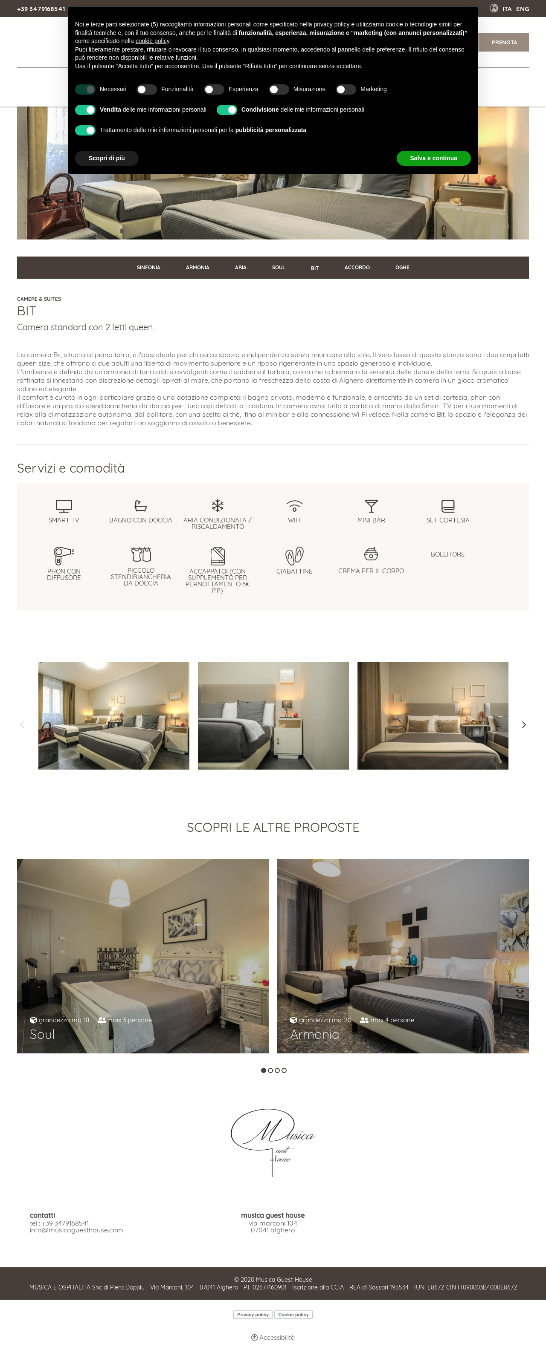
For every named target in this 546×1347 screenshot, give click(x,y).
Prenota (504, 42)
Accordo (357, 267)
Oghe (402, 267)
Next (524, 725)
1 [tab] (263, 1070)
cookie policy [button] (152, 40)
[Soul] (143, 956)
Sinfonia (148, 267)
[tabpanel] (143, 956)
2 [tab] (270, 1070)
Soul (278, 267)
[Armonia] (403, 956)
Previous (22, 725)
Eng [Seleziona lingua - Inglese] (522, 9)
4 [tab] (284, 1070)
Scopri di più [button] (107, 158)
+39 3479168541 (41, 9)
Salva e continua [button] (433, 158)
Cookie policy (293, 1314)
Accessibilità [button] (277, 1337)
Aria (241, 267)
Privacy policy (253, 1314)
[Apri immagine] (113, 716)
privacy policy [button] (332, 24)
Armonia (197, 267)
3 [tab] (277, 1070)
